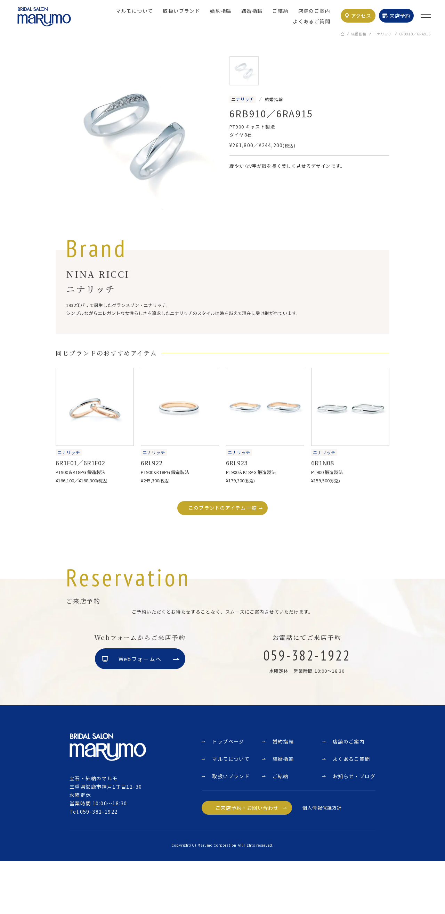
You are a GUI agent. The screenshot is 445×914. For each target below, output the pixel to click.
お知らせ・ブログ (354, 828)
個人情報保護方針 (321, 860)
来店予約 (400, 15)
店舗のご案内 (314, 10)
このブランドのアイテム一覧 (222, 508)
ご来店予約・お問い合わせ (247, 860)
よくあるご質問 (311, 21)
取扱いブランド (181, 10)
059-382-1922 (99, 864)
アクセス (361, 15)
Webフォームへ (140, 712)
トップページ (228, 794)
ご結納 (280, 10)
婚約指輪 (221, 10)
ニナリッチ (382, 34)
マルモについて (134, 10)
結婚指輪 (252, 10)
